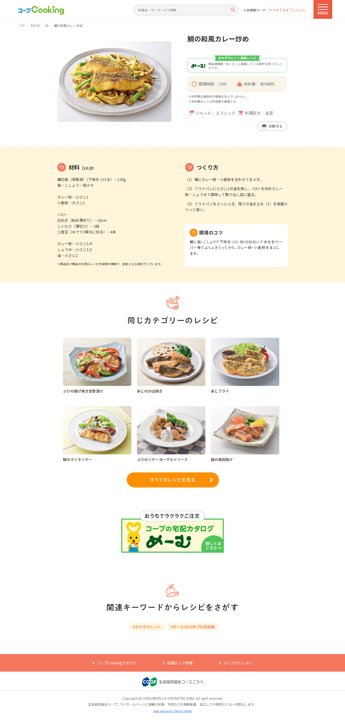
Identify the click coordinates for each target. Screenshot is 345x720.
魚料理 (35, 25)
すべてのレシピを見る (172, 479)
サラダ (274, 10)
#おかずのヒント (147, 626)
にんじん (299, 10)
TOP (21, 25)
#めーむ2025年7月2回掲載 (193, 626)
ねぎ (285, 10)
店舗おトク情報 (180, 662)
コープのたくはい (237, 662)
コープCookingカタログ (116, 662)
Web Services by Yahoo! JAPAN (172, 711)
